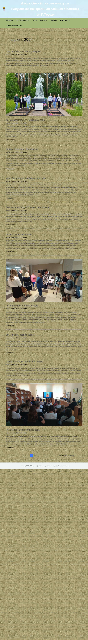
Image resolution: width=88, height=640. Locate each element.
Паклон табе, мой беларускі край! (26, 51)
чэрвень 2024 (15, 55)
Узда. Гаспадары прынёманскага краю (29, 178)
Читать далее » (10, 140)
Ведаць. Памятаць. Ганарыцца (25, 149)
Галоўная (9, 20)
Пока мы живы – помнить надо (25, 305)
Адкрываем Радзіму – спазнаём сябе (29, 120)
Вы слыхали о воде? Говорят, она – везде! (32, 207)
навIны (8, 55)
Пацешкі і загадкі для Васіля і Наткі (28, 361)
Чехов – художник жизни (21, 234)
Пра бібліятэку (22, 20)
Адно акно (64, 20)
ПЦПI (34, 20)
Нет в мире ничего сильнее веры (26, 430)
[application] (28, 20)
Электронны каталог (14, 25)
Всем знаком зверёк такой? (23, 334)
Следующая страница (67, 455)
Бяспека (53, 20)
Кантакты (43, 20)
